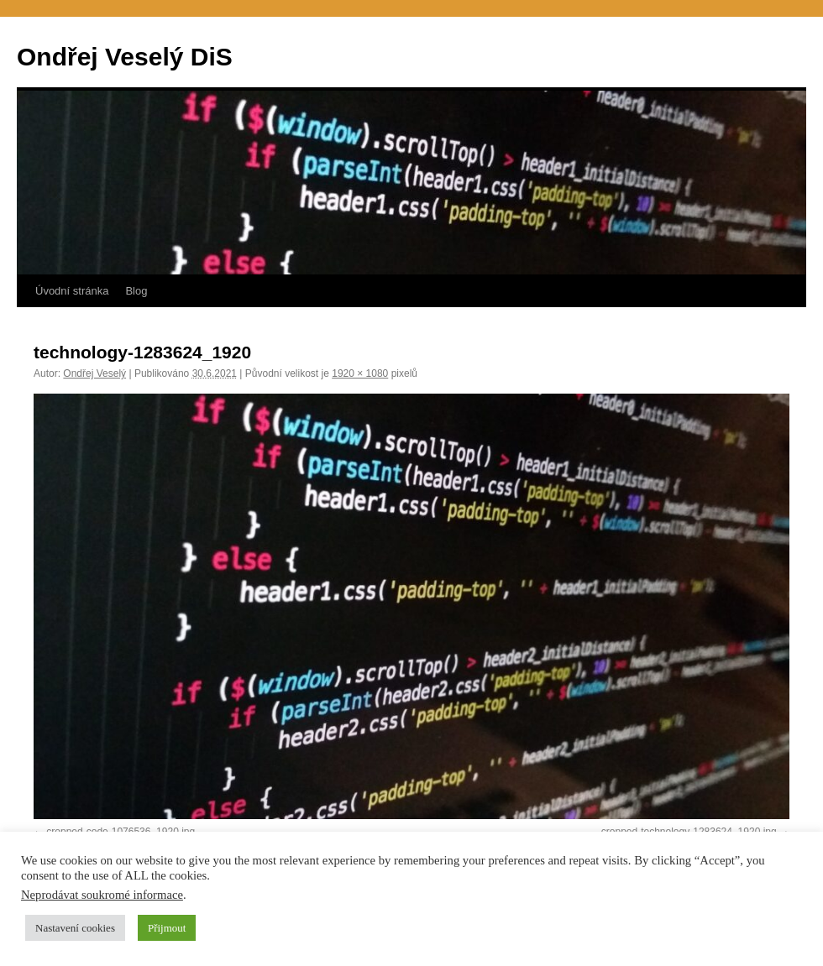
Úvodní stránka (71, 291)
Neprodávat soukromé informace (102, 894)
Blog (136, 291)
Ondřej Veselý (94, 373)
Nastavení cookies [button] (75, 928)
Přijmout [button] (167, 928)
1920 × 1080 (360, 373)
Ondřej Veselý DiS (125, 56)
